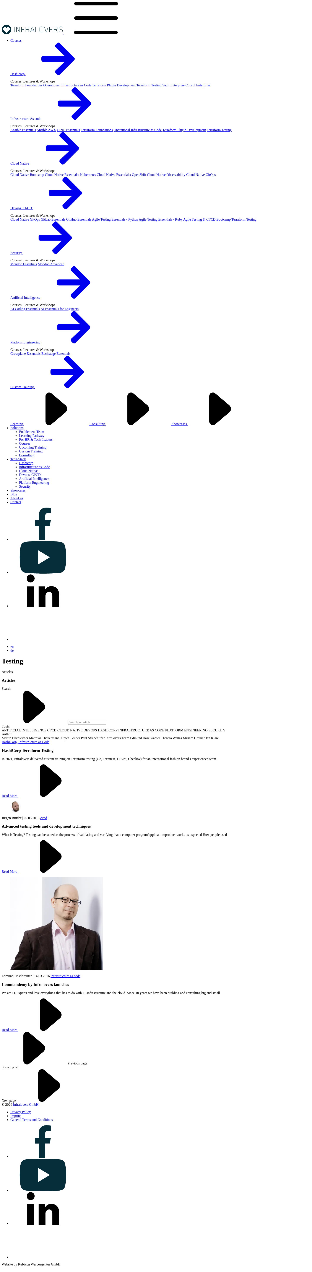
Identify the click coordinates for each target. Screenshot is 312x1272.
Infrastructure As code (58, 118)
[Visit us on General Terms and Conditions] (31, 1120)
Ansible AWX (46, 130)
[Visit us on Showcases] (18, 490)
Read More (42, 796)
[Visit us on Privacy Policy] (20, 1112)
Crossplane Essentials (25, 353)
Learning (50, 424)
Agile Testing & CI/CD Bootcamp (207, 219)
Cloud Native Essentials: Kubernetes (70, 175)
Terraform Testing (148, 85)
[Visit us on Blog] (13, 494)
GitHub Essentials (78, 219)
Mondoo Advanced (51, 264)
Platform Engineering (58, 342)
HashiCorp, (10, 742)
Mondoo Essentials (23, 264)
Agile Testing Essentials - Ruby (160, 219)
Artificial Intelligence (58, 297)
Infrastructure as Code (34, 467)
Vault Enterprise (173, 85)
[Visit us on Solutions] (16, 428)
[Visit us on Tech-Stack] (18, 459)
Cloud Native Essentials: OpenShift (121, 175)
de (12, 650)
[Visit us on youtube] (42, 572)
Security (49, 253)
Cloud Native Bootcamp (27, 175)
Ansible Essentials (23, 130)
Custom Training (55, 387)
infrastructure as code (65, 976)
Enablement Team (31, 432)
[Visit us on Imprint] (15, 1116)
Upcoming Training (32, 447)
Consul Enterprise (197, 85)
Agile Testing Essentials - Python (115, 219)
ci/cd (43, 818)
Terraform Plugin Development (114, 85)
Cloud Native (52, 163)
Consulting (131, 424)
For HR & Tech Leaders (35, 439)
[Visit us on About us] (16, 498)
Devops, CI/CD (54, 208)
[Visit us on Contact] (15, 502)
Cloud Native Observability (166, 175)
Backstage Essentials (55, 353)
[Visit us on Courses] (16, 40)
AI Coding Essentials (25, 309)
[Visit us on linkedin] (42, 606)
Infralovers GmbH (26, 1104)
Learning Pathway (31, 435)
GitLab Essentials (53, 219)
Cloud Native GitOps (201, 175)
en (12, 646)
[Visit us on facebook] (42, 539)
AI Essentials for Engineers (60, 309)
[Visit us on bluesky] (42, 639)
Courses (24, 443)
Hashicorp (50, 74)
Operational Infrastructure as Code (67, 85)
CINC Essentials (68, 130)
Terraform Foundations (26, 85)
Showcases (212, 424)
